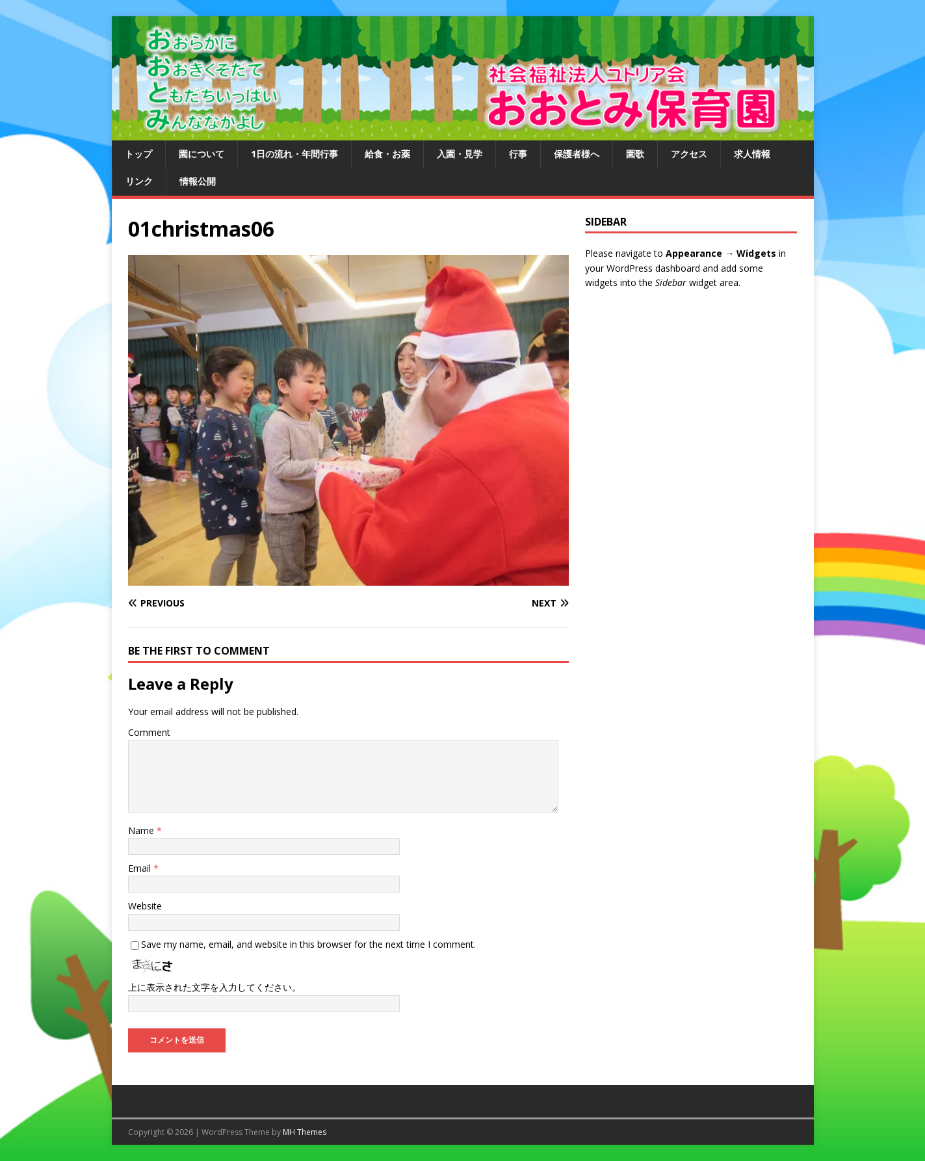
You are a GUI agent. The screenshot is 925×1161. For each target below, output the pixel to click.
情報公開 (197, 181)
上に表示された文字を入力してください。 (214, 987)
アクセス (689, 154)
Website (145, 906)
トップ (138, 154)
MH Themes (304, 1132)
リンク (139, 181)
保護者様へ (576, 154)
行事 (518, 154)
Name (142, 830)
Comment (149, 732)
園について (201, 154)
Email (140, 868)
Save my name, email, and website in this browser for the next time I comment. (308, 944)
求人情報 (752, 154)
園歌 (635, 154)
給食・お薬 (387, 154)
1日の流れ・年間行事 (294, 154)
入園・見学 (459, 154)
